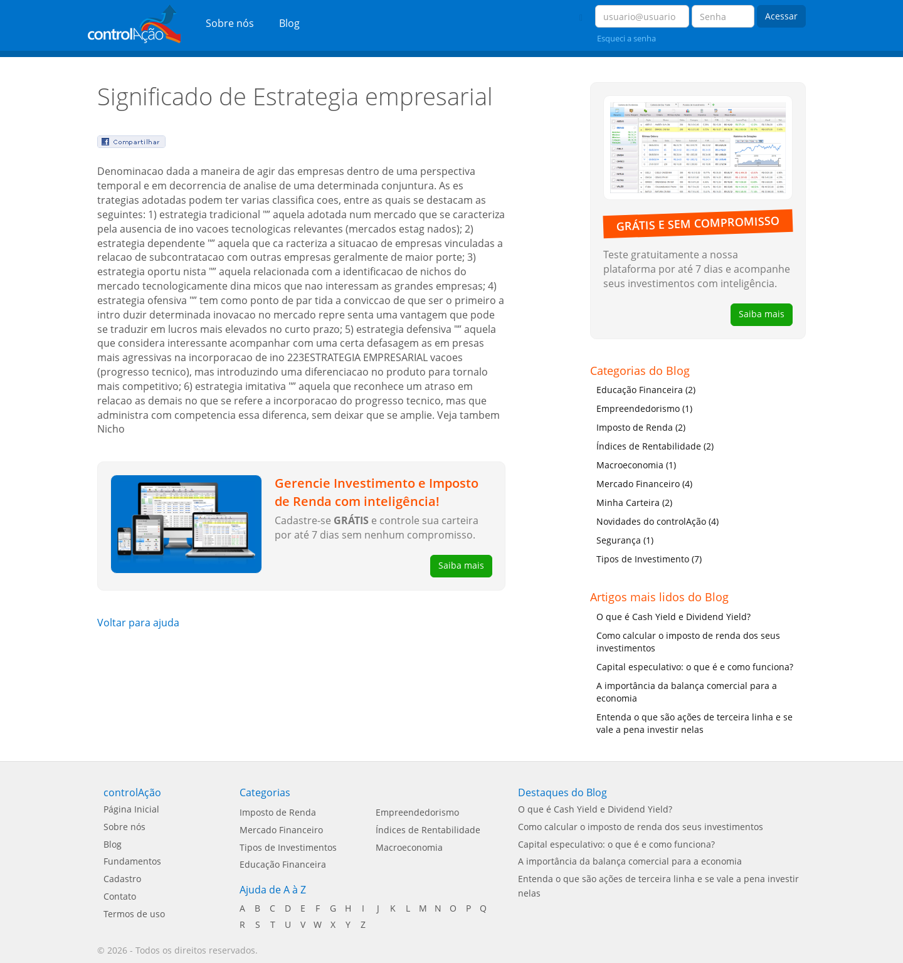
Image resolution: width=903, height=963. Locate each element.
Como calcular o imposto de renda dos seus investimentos (688, 641)
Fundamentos (132, 861)
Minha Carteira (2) (634, 502)
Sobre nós (230, 23)
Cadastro (122, 879)
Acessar (781, 16)
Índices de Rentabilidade (428, 830)
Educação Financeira (283, 864)
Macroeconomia (409, 847)
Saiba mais (461, 565)
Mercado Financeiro (281, 830)
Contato (119, 896)
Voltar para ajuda (138, 622)
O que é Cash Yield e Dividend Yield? (673, 617)
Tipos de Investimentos (288, 847)
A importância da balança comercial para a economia (686, 692)
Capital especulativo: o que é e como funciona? (694, 667)
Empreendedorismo (417, 812)
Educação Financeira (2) (645, 390)
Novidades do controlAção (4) (657, 521)
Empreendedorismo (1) (644, 408)
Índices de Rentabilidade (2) (655, 446)
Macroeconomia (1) (636, 465)
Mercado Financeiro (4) (644, 484)
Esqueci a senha (626, 38)
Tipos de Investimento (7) (649, 559)
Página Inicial (131, 809)
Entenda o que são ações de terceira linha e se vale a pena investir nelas (694, 723)
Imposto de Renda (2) (640, 427)
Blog (289, 23)
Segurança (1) (624, 540)
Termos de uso (134, 914)
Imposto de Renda (278, 812)
